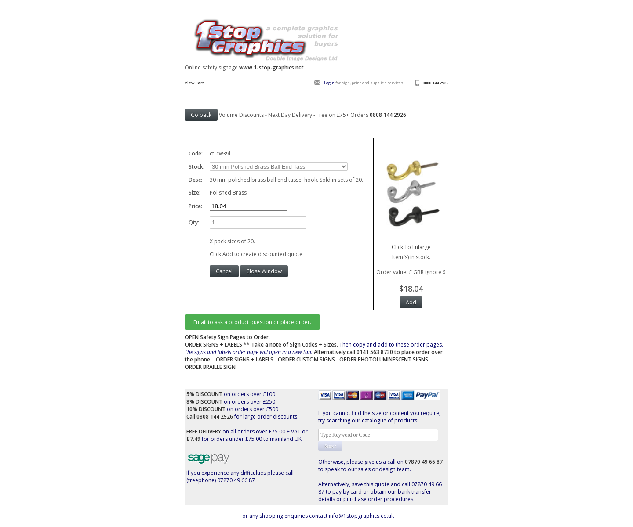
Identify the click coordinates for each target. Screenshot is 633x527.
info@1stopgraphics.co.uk (361, 516)
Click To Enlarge (411, 243)
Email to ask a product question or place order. (252, 322)
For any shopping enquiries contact (284, 516)
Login (329, 83)
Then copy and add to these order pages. (314, 352)
